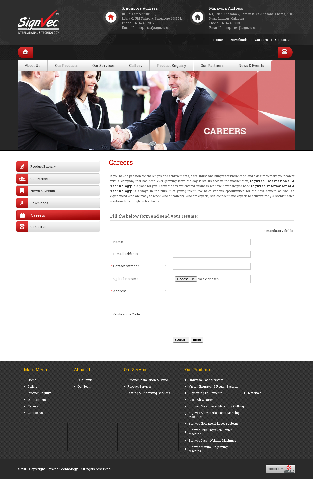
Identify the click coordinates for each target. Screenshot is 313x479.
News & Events (251, 65)
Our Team (84, 386)
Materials (255, 393)
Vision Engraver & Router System (213, 386)
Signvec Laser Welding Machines (212, 440)
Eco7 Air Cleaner (201, 400)
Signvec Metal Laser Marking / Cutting (216, 406)
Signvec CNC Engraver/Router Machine (210, 432)
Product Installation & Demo (147, 380)
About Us (32, 65)
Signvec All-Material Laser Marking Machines (214, 415)
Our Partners (212, 65)
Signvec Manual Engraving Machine (208, 449)
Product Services (139, 386)
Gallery (135, 65)
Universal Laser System (206, 380)
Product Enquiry (171, 65)
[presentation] (211, 321)
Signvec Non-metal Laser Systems (214, 423)
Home (218, 39)
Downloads (239, 39)
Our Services (103, 65)
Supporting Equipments (205, 393)
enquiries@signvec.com (242, 27)
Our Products (66, 65)
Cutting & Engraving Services (148, 393)
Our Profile (84, 380)
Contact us (283, 39)
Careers (261, 39)
